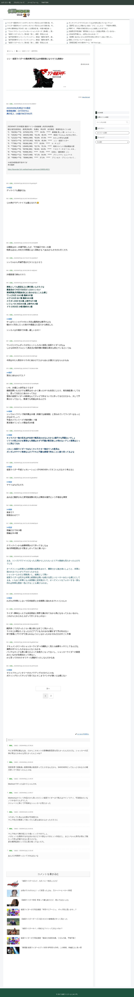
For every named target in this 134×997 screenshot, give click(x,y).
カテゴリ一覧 (6, 2)
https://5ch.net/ (86, 97)
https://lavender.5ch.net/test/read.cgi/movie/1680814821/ (29, 169)
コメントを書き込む (48, 874)
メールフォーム (32, 2)
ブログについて (19, 2)
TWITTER (44, 2)
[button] (127, 122)
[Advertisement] (48, 226)
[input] (112, 122)
